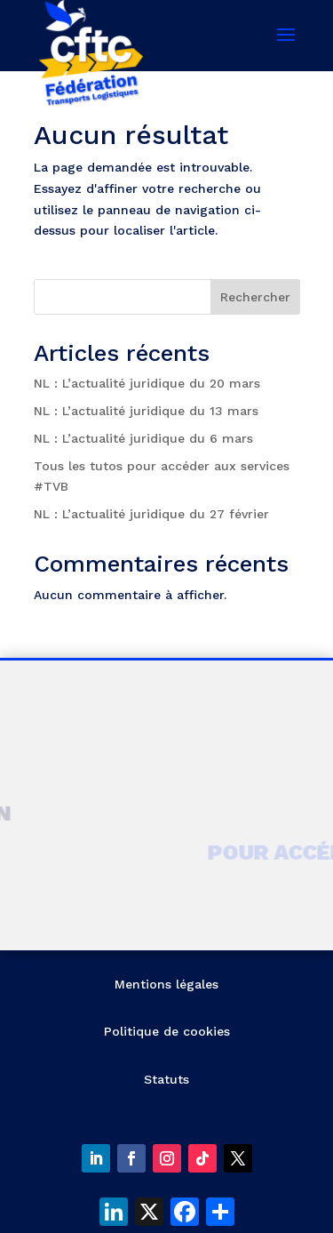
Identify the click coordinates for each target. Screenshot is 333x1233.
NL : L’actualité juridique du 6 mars (143, 438)
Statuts (166, 1079)
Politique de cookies (167, 1031)
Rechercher (255, 297)
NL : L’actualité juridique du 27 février (151, 514)
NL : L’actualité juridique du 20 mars (147, 383)
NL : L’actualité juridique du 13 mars (146, 411)
